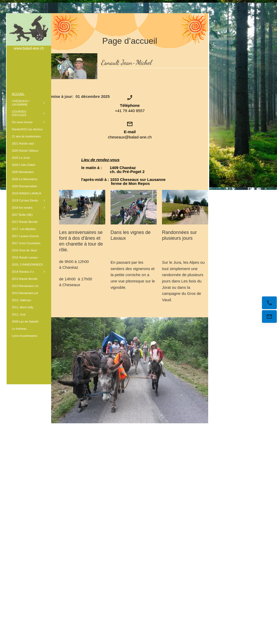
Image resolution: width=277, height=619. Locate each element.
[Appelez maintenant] (269, 302)
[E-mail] (269, 316)
